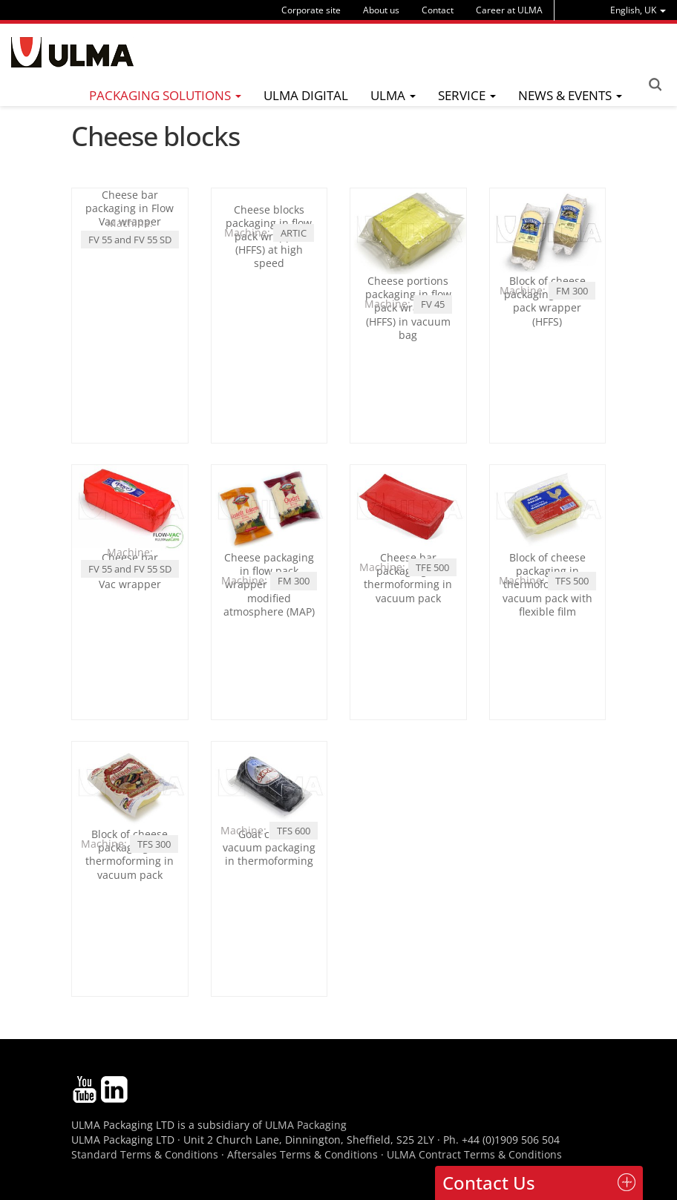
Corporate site (311, 10)
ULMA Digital (306, 95)
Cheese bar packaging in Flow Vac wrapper (129, 208)
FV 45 (433, 304)
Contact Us (488, 1182)
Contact (438, 10)
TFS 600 (293, 830)
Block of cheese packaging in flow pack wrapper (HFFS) (547, 301)
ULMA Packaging (306, 1125)
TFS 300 (154, 844)
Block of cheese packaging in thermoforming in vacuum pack (129, 854)
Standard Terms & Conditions (144, 1154)
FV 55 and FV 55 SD (129, 239)
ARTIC (294, 304)
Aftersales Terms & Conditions (302, 1154)
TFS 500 (572, 580)
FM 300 (572, 290)
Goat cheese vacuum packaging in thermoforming (269, 847)
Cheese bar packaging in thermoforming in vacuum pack (408, 577)
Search (655, 84)
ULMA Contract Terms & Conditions (474, 1154)
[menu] (638, 10)
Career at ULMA (509, 10)
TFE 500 (432, 567)
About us (381, 10)
